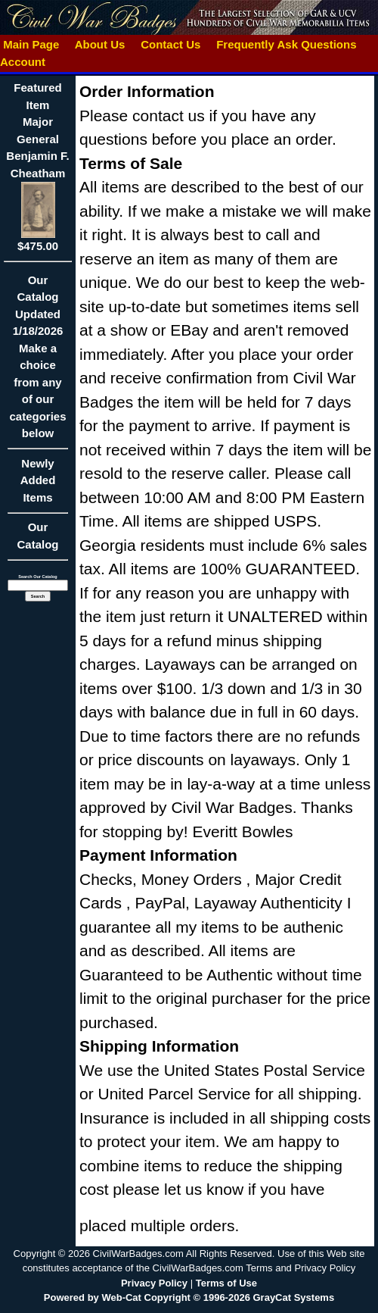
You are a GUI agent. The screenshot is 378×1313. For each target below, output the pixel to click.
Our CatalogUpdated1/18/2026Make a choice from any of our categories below (38, 362)
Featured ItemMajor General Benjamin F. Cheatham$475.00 (37, 166)
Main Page (31, 44)
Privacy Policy (154, 1283)
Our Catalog (37, 536)
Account (22, 61)
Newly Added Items (38, 485)
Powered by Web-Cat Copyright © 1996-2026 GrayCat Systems (189, 1297)
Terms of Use (226, 1283)
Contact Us (171, 44)
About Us (100, 44)
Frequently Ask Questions (286, 44)
